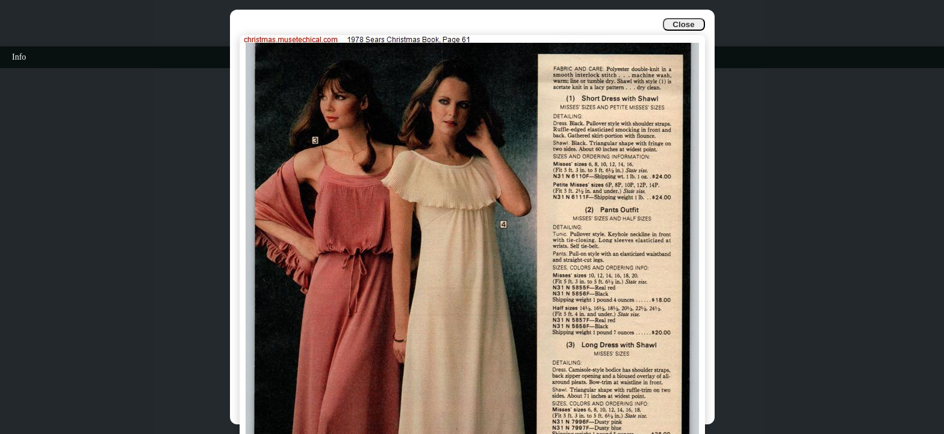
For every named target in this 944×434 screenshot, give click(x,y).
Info (19, 56)
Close (683, 24)
